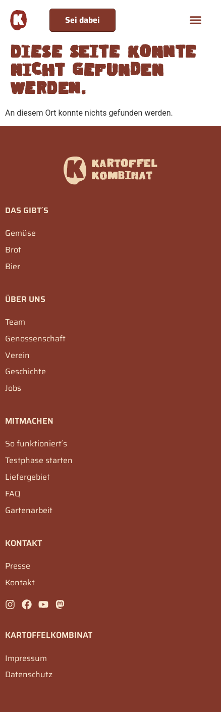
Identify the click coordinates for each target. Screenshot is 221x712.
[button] (195, 20)
